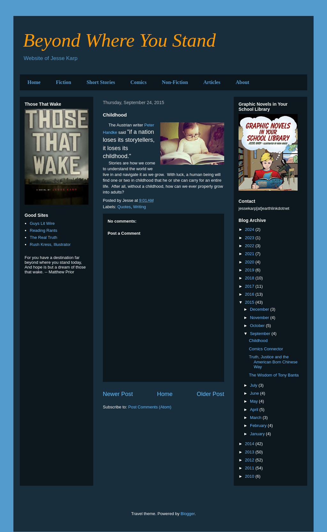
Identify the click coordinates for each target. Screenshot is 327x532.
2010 (250, 476)
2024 (250, 229)
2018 (250, 278)
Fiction (63, 82)
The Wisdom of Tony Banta (274, 375)
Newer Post (118, 394)
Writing (139, 206)
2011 (250, 468)
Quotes (124, 206)
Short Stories (101, 82)
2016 (250, 294)
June (255, 393)
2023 (250, 237)
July (254, 385)
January (258, 433)
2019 (250, 270)
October (258, 325)
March (256, 417)
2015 (250, 302)
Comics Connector (266, 348)
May (254, 401)
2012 (250, 460)
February (259, 425)
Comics (138, 82)
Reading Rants (43, 230)
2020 (250, 262)
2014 (250, 443)
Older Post (210, 394)
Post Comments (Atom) (149, 407)
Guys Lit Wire (42, 223)
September (260, 333)
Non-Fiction (175, 82)
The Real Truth (43, 237)
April (255, 409)
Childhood (258, 340)
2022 (250, 245)
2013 (250, 452)
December (260, 309)
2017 (250, 286)
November (260, 317)
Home (34, 82)
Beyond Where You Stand (119, 40)
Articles (211, 82)
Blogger (188, 513)
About (242, 82)
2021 (250, 253)
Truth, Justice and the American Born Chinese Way (273, 361)
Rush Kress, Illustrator (50, 244)
